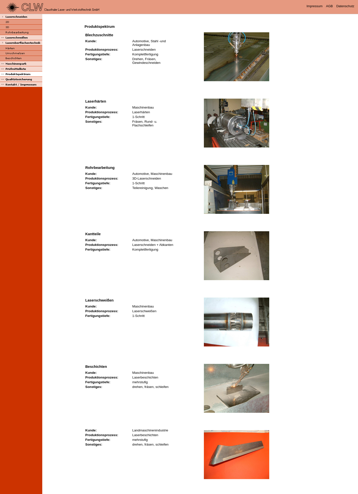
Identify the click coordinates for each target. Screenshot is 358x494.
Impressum (314, 6)
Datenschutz (345, 6)
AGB (329, 6)
